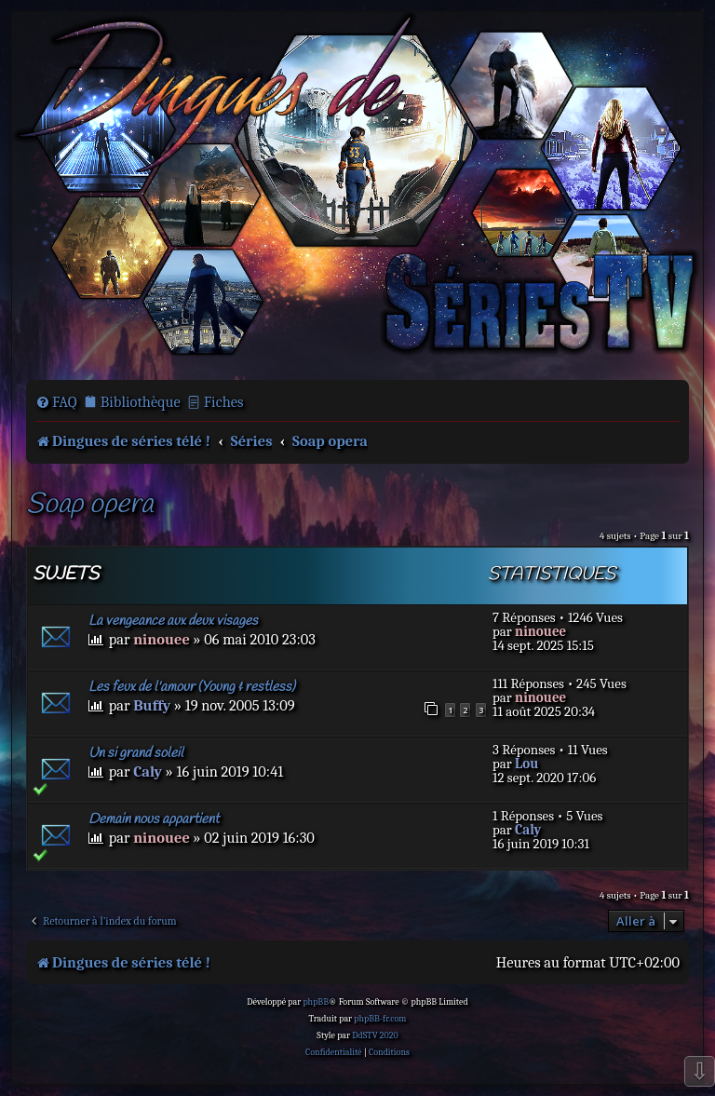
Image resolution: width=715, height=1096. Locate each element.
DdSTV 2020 (375, 1035)
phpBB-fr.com (380, 1018)
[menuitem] (56, 402)
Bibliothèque (141, 402)
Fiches (224, 402)
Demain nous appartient (153, 819)
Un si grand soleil (135, 753)
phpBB (316, 1002)
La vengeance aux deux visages (173, 621)
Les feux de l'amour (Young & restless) (191, 687)
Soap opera (89, 505)
